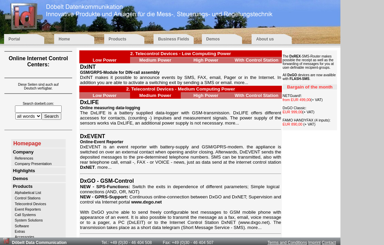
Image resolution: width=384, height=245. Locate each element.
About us (271, 39)
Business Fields (173, 39)
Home (75, 39)
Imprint (314, 242)
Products (125, 39)
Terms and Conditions (287, 242)
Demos (222, 39)
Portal (25, 39)
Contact (329, 242)
